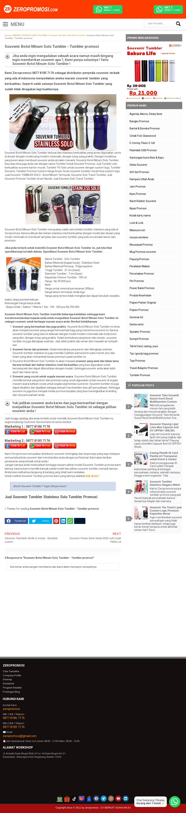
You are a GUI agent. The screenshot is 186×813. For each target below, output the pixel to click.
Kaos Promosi (138, 193)
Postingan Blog (11, 691)
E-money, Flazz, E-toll (142, 142)
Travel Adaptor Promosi (144, 368)
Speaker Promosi (140, 331)
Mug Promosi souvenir (143, 251)
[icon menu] (5, 24)
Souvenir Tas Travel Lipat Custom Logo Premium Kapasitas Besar (166, 510)
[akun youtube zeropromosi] (118, 798)
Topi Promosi (137, 360)
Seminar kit (136, 317)
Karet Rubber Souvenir (143, 201)
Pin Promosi (137, 280)
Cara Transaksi (11, 671)
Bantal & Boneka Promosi (145, 128)
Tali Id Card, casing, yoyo (144, 346)
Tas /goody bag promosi (144, 353)
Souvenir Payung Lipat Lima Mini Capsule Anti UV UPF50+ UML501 (164, 427)
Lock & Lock (136, 222)
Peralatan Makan (140, 266)
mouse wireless (139, 237)
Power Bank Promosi (142, 288)
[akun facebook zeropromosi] (96, 798)
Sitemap (7, 679)
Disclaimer (8, 683)
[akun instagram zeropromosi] (111, 798)
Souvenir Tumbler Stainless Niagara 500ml (165, 483)
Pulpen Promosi (139, 309)
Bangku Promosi (139, 121)
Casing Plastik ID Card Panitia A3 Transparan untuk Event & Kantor (164, 456)
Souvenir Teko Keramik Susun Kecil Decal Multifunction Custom (164, 398)
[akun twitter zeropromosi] (104, 798)
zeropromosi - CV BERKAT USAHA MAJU (108, 807)
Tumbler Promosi (140, 375)
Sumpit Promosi (139, 338)
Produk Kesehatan (140, 295)
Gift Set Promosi (139, 172)
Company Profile (11, 675)
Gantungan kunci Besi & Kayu (147, 157)
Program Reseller (12, 687)
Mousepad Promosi (141, 244)
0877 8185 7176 (14, 726)
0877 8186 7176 (14, 717)
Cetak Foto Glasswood (143, 135)
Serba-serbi (136, 324)
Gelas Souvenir (138, 164)
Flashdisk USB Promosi (143, 150)
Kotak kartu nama (140, 215)
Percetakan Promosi (142, 273)
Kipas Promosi (138, 208)
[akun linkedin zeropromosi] (126, 798)
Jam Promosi (138, 186)
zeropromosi (11, 709)
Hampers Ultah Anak (142, 179)
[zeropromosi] (32, 9)
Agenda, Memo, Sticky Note (146, 113)
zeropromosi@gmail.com (19, 735)
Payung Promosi (139, 259)
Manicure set (137, 230)
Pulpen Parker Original (143, 302)
